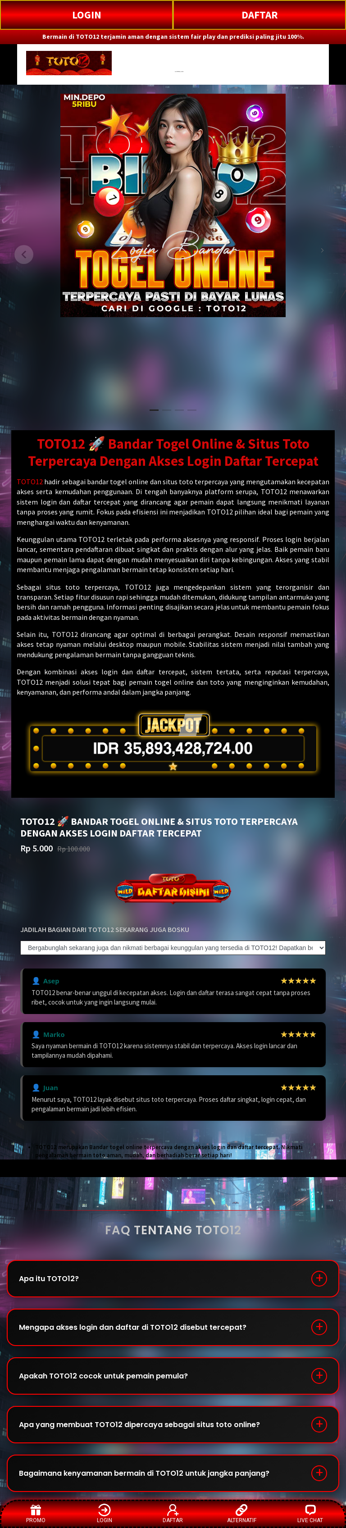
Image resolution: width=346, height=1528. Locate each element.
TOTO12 (30, 481)
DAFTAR (259, 14)
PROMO (36, 1513)
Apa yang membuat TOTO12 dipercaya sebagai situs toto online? (139, 1424)
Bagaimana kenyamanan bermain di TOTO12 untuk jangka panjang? (144, 1473)
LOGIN (86, 14)
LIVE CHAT (310, 1513)
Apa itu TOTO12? (49, 1278)
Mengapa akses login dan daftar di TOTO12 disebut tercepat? (132, 1327)
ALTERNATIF (241, 1513)
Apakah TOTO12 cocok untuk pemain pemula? (103, 1376)
